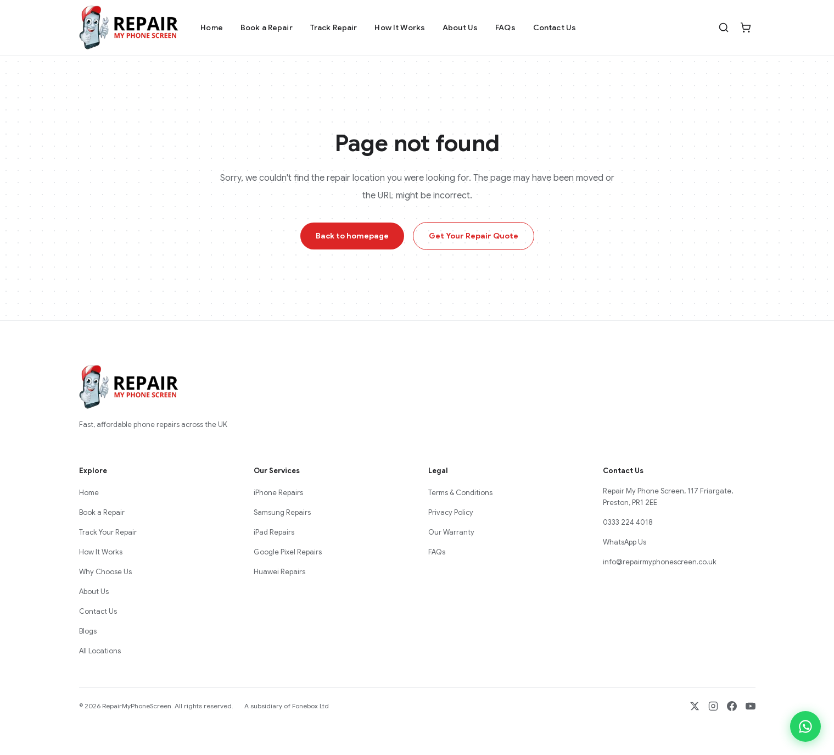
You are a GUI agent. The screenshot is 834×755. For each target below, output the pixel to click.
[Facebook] (732, 706)
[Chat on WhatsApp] (805, 726)
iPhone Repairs (278, 492)
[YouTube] (750, 706)
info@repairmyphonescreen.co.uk (660, 562)
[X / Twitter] (694, 706)
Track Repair (333, 27)
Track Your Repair (108, 532)
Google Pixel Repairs (288, 552)
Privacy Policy (450, 512)
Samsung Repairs (282, 512)
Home (211, 27)
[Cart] (745, 27)
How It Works (399, 27)
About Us (460, 27)
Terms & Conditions (460, 492)
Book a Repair (266, 27)
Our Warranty (451, 532)
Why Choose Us (105, 571)
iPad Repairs (274, 532)
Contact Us (554, 27)
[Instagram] (713, 706)
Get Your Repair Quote (473, 236)
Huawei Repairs (279, 571)
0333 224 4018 (628, 522)
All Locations (100, 651)
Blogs (88, 631)
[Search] (724, 27)
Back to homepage (352, 236)
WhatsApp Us (624, 542)
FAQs (505, 27)
